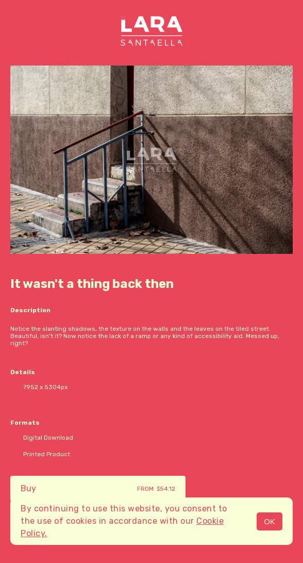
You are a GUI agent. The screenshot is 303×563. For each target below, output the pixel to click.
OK (269, 521)
